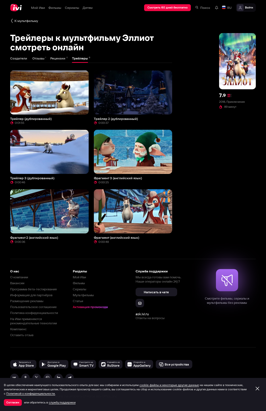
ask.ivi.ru (142, 314)
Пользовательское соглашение (33, 307)
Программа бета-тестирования (33, 289)
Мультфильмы (83, 295)
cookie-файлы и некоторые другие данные (169, 385)
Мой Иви (79, 277)
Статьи (78, 301)
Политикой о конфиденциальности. (30, 393)
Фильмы (79, 283)
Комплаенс (18, 329)
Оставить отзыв (21, 335)
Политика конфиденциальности (34, 313)
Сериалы (79, 289)
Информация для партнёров (31, 295)
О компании (19, 277)
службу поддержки (62, 402)
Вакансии (17, 283)
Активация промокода (90, 307)
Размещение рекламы (26, 301)
